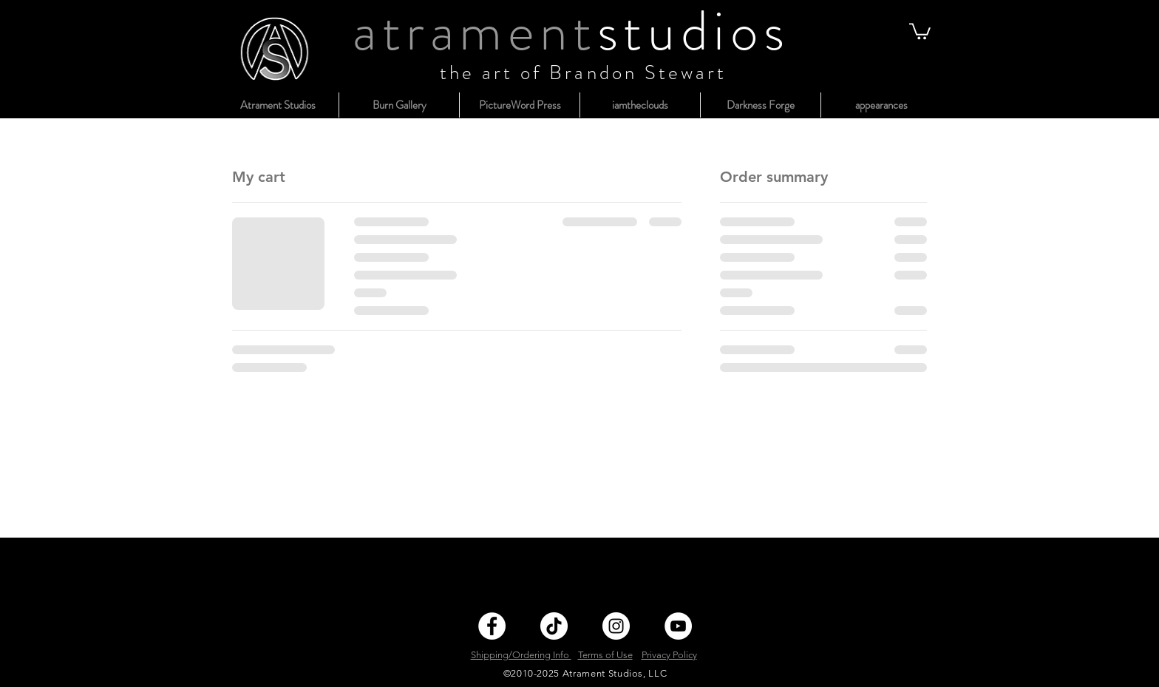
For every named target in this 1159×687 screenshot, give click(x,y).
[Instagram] (616, 626)
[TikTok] (554, 626)
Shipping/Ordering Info (521, 654)
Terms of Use (605, 654)
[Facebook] (492, 626)
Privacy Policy (669, 654)
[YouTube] (678, 626)
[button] (920, 30)
